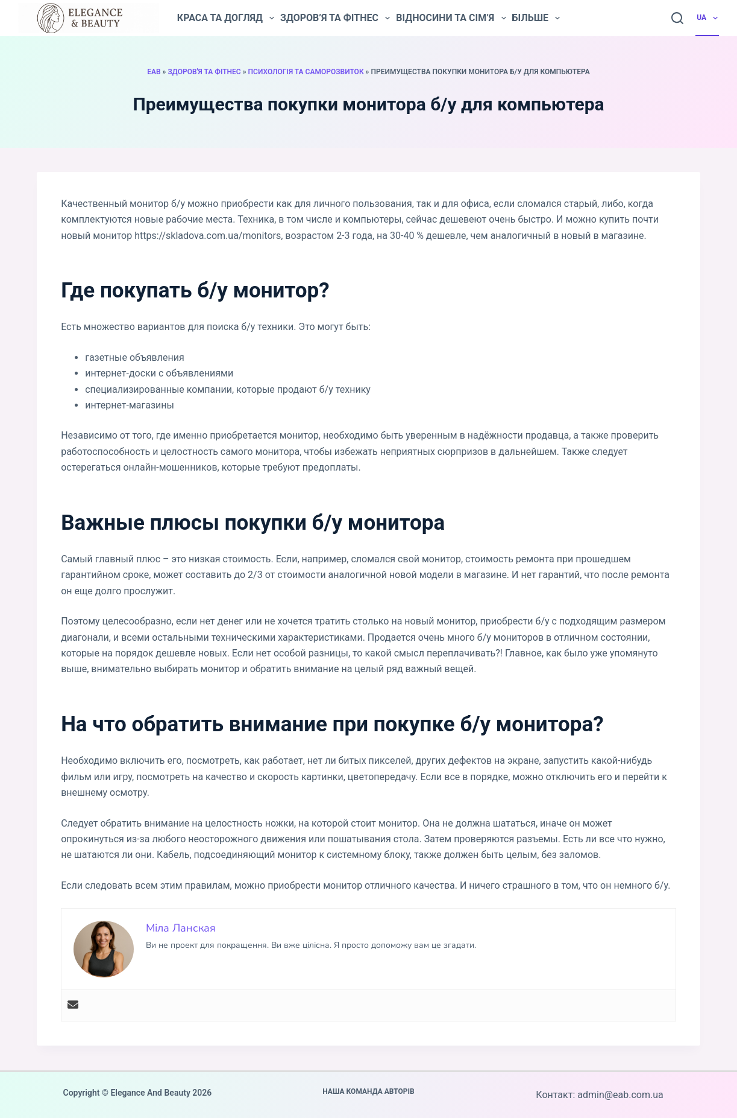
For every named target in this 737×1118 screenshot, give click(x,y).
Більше (536, 18)
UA (708, 18)
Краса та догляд (225, 18)
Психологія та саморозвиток (306, 72)
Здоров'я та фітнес (204, 72)
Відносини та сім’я (451, 18)
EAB (153, 72)
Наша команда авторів (368, 1091)
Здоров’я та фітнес (335, 18)
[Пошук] (677, 18)
